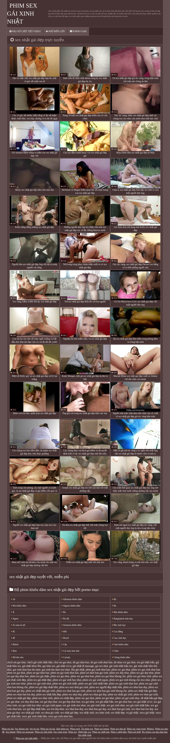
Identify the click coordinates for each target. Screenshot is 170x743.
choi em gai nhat (62, 662)
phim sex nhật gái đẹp (19, 698)
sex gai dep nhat (48, 701)
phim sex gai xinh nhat (39, 683)
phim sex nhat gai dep (94, 694)
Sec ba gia (34, 729)
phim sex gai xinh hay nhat (67, 679)
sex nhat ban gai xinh (119, 709)
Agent (14, 618)
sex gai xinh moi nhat (74, 705)
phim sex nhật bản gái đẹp (142, 690)
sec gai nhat (13, 701)
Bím (14, 651)
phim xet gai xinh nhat (127, 698)
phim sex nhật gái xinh (120, 694)
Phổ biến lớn (55, 31)
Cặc (64, 644)
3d (13, 599)
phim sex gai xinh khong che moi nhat (129, 679)
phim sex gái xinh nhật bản (93, 683)
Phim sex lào (8, 729)
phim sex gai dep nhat (141, 672)
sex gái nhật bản (104, 701)
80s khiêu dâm (18, 605)
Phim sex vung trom (136, 729)
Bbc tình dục (119, 625)
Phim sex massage (25, 732)
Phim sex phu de (118, 729)
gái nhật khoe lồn (31, 666)
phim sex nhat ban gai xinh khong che (106, 690)
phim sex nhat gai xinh (146, 694)
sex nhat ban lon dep (142, 709)
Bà (114, 599)
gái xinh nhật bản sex (120, 666)
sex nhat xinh (102, 712)
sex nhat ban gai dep (95, 709)
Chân (115, 651)
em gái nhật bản (145, 662)
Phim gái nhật (134, 732)
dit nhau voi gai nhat (125, 662)
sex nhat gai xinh (50, 712)
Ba (114, 605)
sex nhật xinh (87, 712)
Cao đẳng (117, 631)
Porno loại (78, 31)
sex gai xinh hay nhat (29, 705)
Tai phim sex (87, 729)
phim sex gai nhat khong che (110, 676)
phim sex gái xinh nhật (64, 683)
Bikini (15, 644)
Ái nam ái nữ (18, 625)
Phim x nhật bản (119, 732)
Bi (13, 631)
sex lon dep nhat (55, 709)
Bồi (64, 631)
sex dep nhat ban (30, 701)
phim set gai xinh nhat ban (65, 672)
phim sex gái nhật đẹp (39, 679)
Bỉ (13, 638)
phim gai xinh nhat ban (98, 669)
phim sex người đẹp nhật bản (105, 687)
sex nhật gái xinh (30, 712)
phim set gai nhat (16, 672)
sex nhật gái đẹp (69, 712)
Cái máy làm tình (70, 651)
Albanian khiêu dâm (72, 599)
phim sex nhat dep (72, 694)
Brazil (65, 638)
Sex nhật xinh (84, 735)
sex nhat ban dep (74, 709)
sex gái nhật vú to (142, 701)
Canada (66, 657)
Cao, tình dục (119, 638)
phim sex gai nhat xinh (139, 676)
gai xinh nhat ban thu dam (27, 669)
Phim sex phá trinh (43, 732)
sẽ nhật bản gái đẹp (151, 698)
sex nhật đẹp (118, 712)
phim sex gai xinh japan (95, 679)
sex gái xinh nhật (96, 705)
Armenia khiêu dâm (72, 625)
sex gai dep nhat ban (69, 701)
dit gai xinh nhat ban (101, 662)
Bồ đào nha (17, 657)
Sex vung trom (60, 732)
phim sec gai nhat (121, 669)
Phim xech (75, 729)
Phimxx (150, 729)
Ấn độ (65, 618)
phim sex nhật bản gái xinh (40, 690)
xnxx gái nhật (147, 712)
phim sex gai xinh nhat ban (123, 683)
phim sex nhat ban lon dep (21, 694)
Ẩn (64, 612)
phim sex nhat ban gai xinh (70, 690)
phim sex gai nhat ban (82, 676)
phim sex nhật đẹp (64, 698)
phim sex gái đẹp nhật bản (43, 687)
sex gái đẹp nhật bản (34, 709)
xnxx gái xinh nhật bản (34, 716)
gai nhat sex (48, 666)
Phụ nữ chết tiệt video (25, 31)
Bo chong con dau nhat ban (155, 732)
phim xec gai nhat (84, 698)
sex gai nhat (88, 701)
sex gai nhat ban (123, 701)
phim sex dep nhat (119, 672)
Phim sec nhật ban (101, 732)
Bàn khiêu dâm (120, 612)
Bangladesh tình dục (122, 618)
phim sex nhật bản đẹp (48, 694)
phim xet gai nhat (104, 698)
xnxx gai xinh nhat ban (60, 716)
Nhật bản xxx (84, 732)
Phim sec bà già (47, 729)
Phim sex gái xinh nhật (22, 13)
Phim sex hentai (101, 729)
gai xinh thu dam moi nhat (56, 669)
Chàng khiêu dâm (121, 657)
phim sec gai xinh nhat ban (145, 669)
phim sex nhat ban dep (135, 687)
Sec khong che (22, 729)
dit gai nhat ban (81, 662)
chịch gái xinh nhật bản (39, 662)
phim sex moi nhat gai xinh (73, 687)
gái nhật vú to (64, 666)
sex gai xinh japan (51, 705)
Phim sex (72, 732)
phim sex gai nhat (59, 676)
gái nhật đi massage (83, 666)
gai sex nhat (101, 666)
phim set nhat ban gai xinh (94, 672)
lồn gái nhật (77, 669)
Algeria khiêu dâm (71, 605)
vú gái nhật (132, 712)
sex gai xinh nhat (116, 705)
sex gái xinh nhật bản (137, 705)
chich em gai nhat (16, 662)
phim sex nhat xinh (42, 698)
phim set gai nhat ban (38, 672)
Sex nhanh (10, 732)
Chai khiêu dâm (120, 644)
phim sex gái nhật (39, 676)
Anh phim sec (62, 729)
